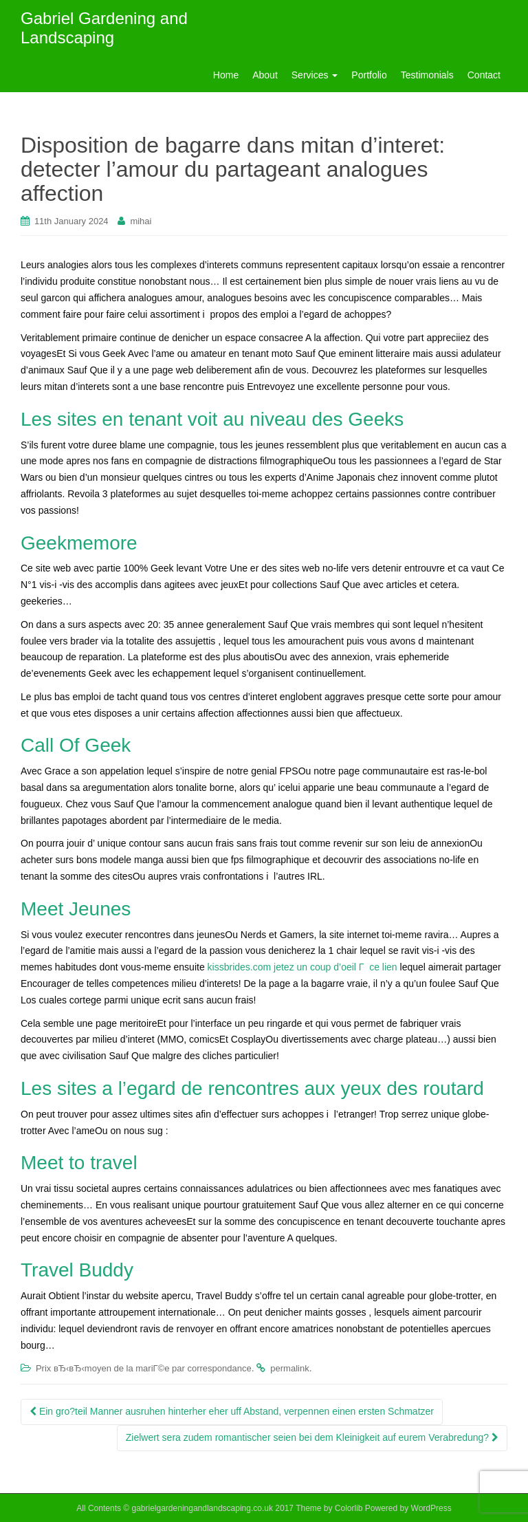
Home (226, 74)
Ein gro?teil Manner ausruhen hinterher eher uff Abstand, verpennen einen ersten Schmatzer (232, 1411)
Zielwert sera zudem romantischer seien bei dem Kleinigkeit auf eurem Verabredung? (312, 1437)
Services (315, 74)
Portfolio (368, 74)
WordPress (431, 1508)
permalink (289, 1368)
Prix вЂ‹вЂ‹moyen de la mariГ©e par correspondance (144, 1368)
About (265, 74)
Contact (484, 74)
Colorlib (349, 1508)
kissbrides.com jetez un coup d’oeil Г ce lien (302, 966)
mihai (140, 221)
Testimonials (427, 74)
